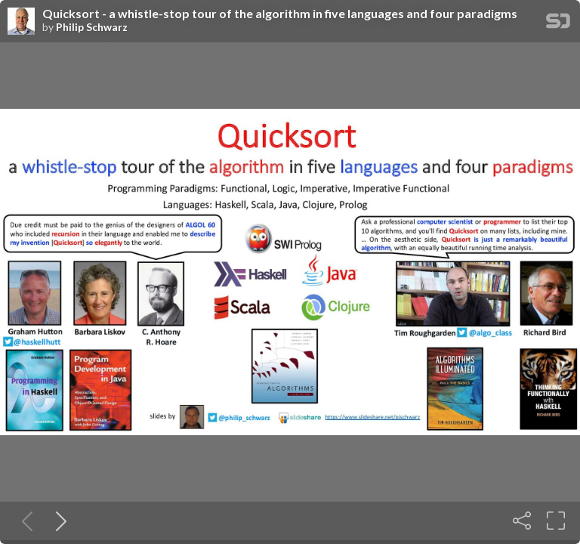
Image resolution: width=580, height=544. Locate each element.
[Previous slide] (24, 520)
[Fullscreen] (556, 520)
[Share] (522, 520)
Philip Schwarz (92, 27)
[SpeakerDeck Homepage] (558, 24)
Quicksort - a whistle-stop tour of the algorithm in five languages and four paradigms (279, 14)
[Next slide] (58, 520)
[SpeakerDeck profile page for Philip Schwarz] (21, 22)
